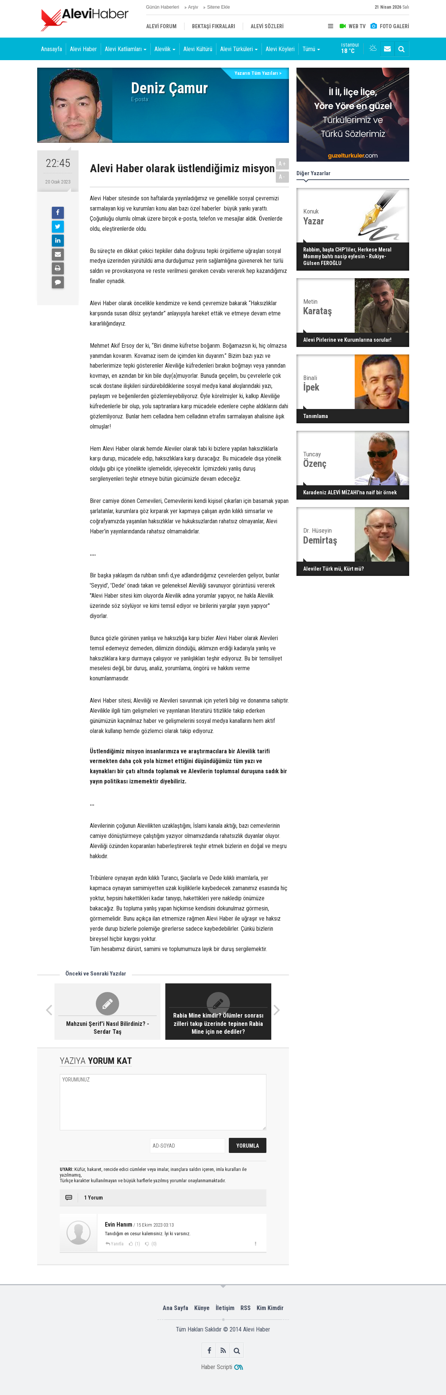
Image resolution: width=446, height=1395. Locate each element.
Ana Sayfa (175, 1308)
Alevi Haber (83, 49)
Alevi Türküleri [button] (239, 49)
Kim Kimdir (270, 1308)
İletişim (225, 1308)
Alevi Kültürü (197, 49)
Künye (202, 1308)
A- (282, 176)
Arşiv (193, 7)
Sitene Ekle (218, 7)
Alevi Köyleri (280, 49)
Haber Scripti (216, 1367)
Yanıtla (117, 1244)
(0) (153, 1244)
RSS (245, 1308)
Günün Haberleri (162, 7)
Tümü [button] (311, 49)
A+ (282, 163)
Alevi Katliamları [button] (126, 49)
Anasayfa (51, 49)
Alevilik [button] (164, 49)
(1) (137, 1244)
